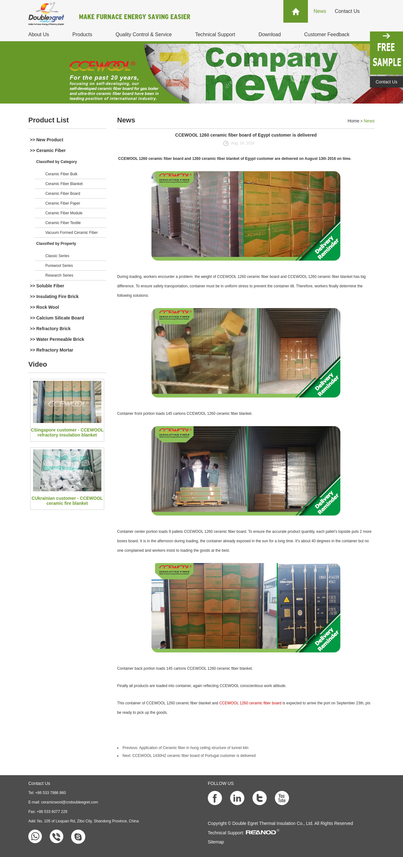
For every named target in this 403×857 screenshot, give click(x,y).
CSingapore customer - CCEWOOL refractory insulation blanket (67, 432)
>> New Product (46, 139)
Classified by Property (56, 243)
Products (82, 34)
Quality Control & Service (144, 34)
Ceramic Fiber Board (62, 193)
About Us (38, 34)
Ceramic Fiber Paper (62, 203)
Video (37, 364)
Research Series (59, 275)
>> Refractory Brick (50, 328)
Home (353, 120)
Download (269, 34)
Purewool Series (59, 265)
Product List (48, 120)
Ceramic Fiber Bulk (61, 174)
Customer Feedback (326, 34)
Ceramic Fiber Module (63, 213)
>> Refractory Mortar (51, 349)
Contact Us (347, 11)
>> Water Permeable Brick (57, 339)
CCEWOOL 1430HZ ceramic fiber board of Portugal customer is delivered (194, 755)
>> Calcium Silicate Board (57, 317)
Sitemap (216, 841)
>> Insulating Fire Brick (54, 296)
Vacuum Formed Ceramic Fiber (71, 232)
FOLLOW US (221, 783)
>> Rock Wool (44, 307)
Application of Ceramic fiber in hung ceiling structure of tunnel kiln (194, 748)
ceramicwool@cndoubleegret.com (69, 802)
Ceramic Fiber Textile (63, 223)
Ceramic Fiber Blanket (64, 184)
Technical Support (215, 34)
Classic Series (57, 256)
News (320, 11)
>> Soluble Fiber (47, 285)
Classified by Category (56, 162)
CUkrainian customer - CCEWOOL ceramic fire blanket (67, 501)
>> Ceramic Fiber (48, 150)
